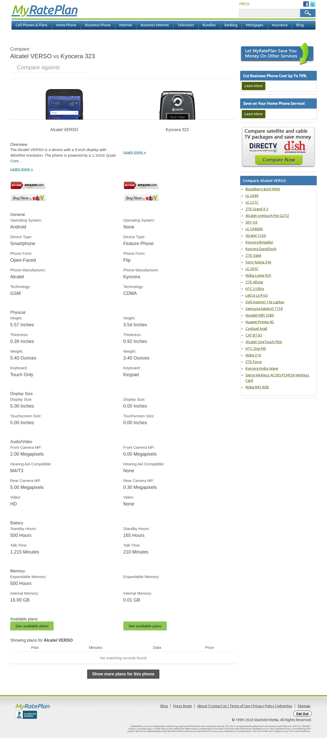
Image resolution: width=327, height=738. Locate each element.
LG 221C (252, 202)
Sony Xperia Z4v (258, 262)
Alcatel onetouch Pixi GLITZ (267, 216)
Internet (125, 25)
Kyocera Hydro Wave (262, 368)
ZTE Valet (253, 255)
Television (186, 25)
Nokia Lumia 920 (258, 275)
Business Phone (98, 25)
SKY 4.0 (252, 222)
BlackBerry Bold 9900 (263, 189)
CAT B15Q (254, 335)
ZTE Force (254, 362)
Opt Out (302, 713)
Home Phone (66, 25)
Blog (300, 25)
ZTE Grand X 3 (257, 209)
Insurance (280, 25)
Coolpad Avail (256, 329)
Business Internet (155, 25)
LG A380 (252, 196)
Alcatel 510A (256, 236)
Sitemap (304, 706)
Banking (231, 25)
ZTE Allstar (254, 282)
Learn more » (21, 169)
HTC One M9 (256, 349)
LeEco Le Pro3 (257, 295)
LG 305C (252, 269)
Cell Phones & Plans (32, 25)
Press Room (182, 706)
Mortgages (254, 25)
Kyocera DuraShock (261, 249)
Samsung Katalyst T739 (264, 309)
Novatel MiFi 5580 (260, 315)
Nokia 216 (253, 355)
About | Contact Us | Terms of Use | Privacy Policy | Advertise (244, 706)
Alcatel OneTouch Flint (264, 342)
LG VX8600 (254, 229)
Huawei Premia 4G (260, 322)
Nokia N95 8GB (257, 387)
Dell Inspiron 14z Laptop (265, 302)
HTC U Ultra (255, 289)
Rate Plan (44, 9)
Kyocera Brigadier (259, 242)
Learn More (253, 86)
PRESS (244, 4)
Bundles (209, 25)
